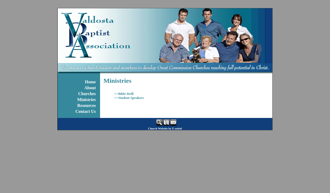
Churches (87, 93)
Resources (86, 105)
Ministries (86, 99)
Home (90, 82)
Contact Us (85, 111)
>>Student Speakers (129, 98)
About (90, 88)
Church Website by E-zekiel (165, 128)
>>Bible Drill (124, 94)
